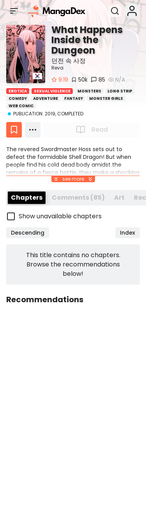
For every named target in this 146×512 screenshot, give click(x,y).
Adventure (45, 98)
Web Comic (21, 106)
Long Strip (119, 91)
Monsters (89, 91)
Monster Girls (106, 98)
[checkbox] (73, 216)
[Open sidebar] (14, 11)
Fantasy (73, 98)
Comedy (18, 98)
